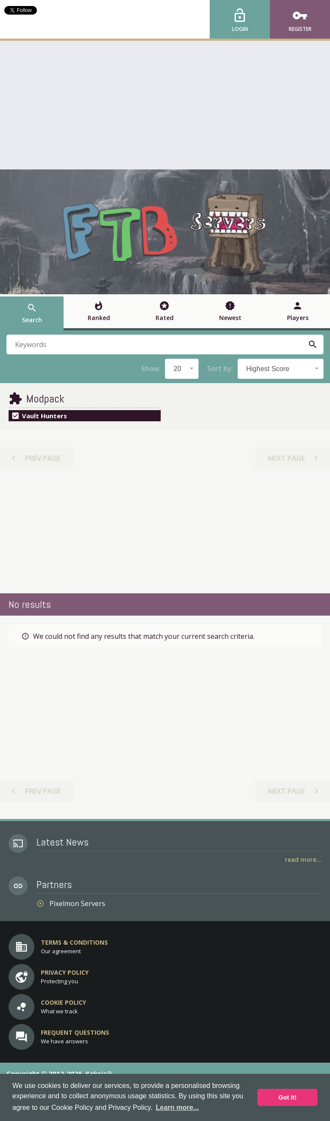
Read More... (303, 859)
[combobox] (182, 369)
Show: (151, 368)
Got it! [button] (287, 1097)
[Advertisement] (165, 105)
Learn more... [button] (177, 1107)
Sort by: (220, 368)
